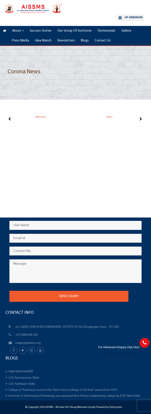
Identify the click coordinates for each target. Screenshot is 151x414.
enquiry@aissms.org (28, 343)
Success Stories (41, 30)
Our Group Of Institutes (74, 30)
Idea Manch (43, 40)
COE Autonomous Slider (23, 377)
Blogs (85, 40)
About (18, 30)
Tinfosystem (115, 407)
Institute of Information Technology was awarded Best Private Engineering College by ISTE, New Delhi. (74, 395)
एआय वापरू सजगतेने (20, 371)
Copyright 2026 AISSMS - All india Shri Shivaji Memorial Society (61, 407)
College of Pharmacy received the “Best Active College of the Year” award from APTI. (63, 390)
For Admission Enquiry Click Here (119, 347)
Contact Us (103, 40)
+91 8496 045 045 (26, 335)
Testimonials (106, 30)
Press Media (20, 40)
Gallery (126, 30)
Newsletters (66, 40)
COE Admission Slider (21, 384)
